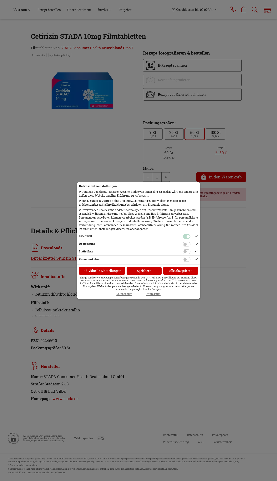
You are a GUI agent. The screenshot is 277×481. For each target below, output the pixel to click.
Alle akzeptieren (181, 271)
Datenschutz (124, 294)
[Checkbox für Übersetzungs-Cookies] (186, 244)
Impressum (153, 294)
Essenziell (85, 236)
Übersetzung (87, 244)
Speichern (144, 271)
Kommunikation (89, 259)
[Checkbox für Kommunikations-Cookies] (186, 259)
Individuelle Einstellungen (102, 271)
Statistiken (86, 251)
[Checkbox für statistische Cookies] (186, 251)
